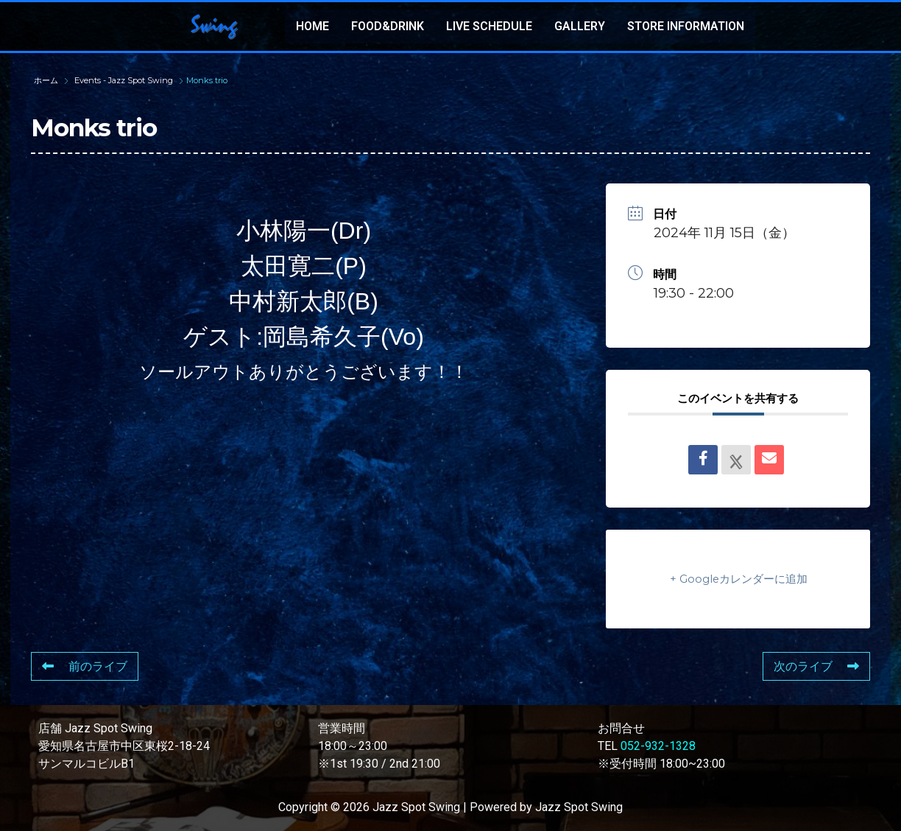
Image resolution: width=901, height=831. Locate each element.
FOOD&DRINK (387, 26)
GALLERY (579, 26)
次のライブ (816, 666)
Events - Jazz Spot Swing (123, 80)
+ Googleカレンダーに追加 (738, 579)
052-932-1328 (658, 746)
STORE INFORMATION (685, 26)
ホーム (47, 80)
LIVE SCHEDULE (489, 26)
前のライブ (84, 666)
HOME (312, 26)
